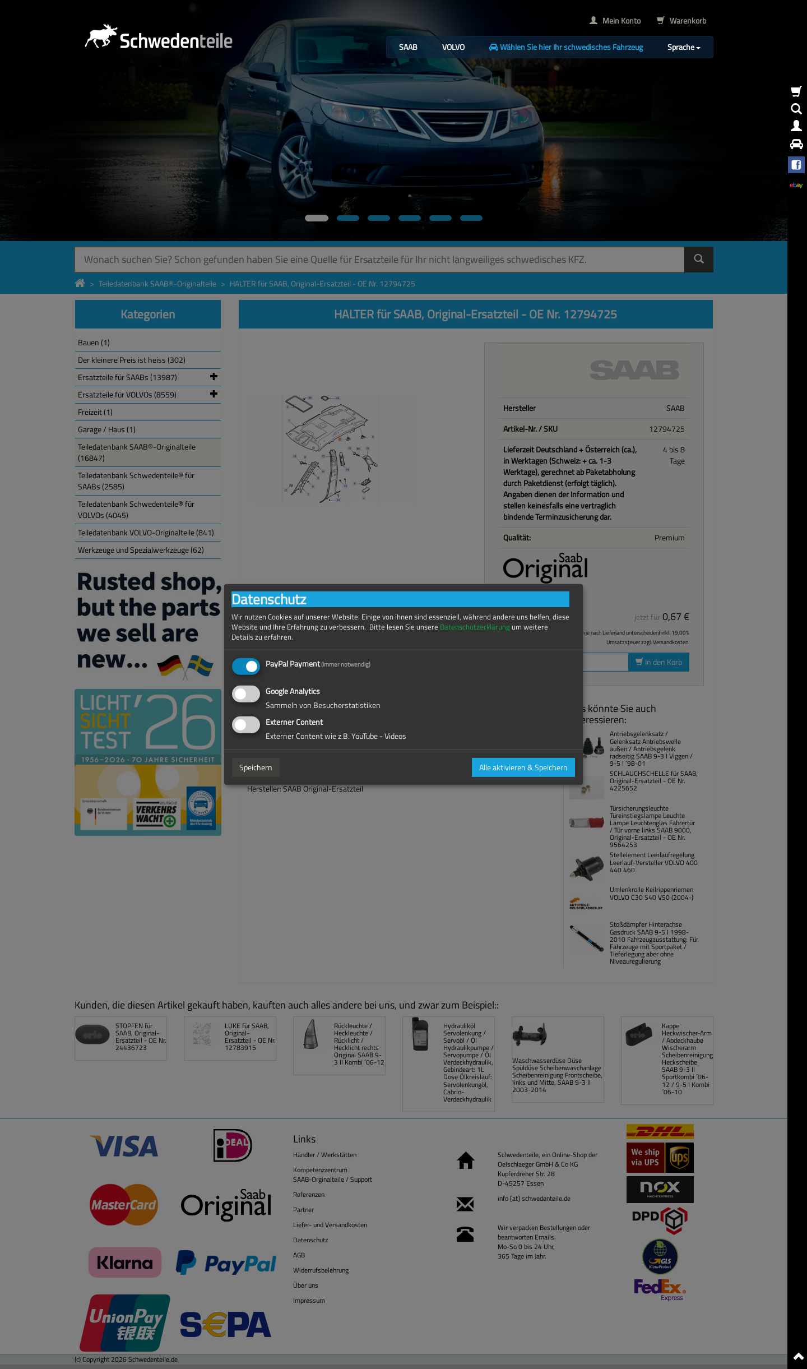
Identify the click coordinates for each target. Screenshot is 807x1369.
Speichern (255, 767)
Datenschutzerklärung (475, 627)
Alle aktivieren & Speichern (523, 767)
